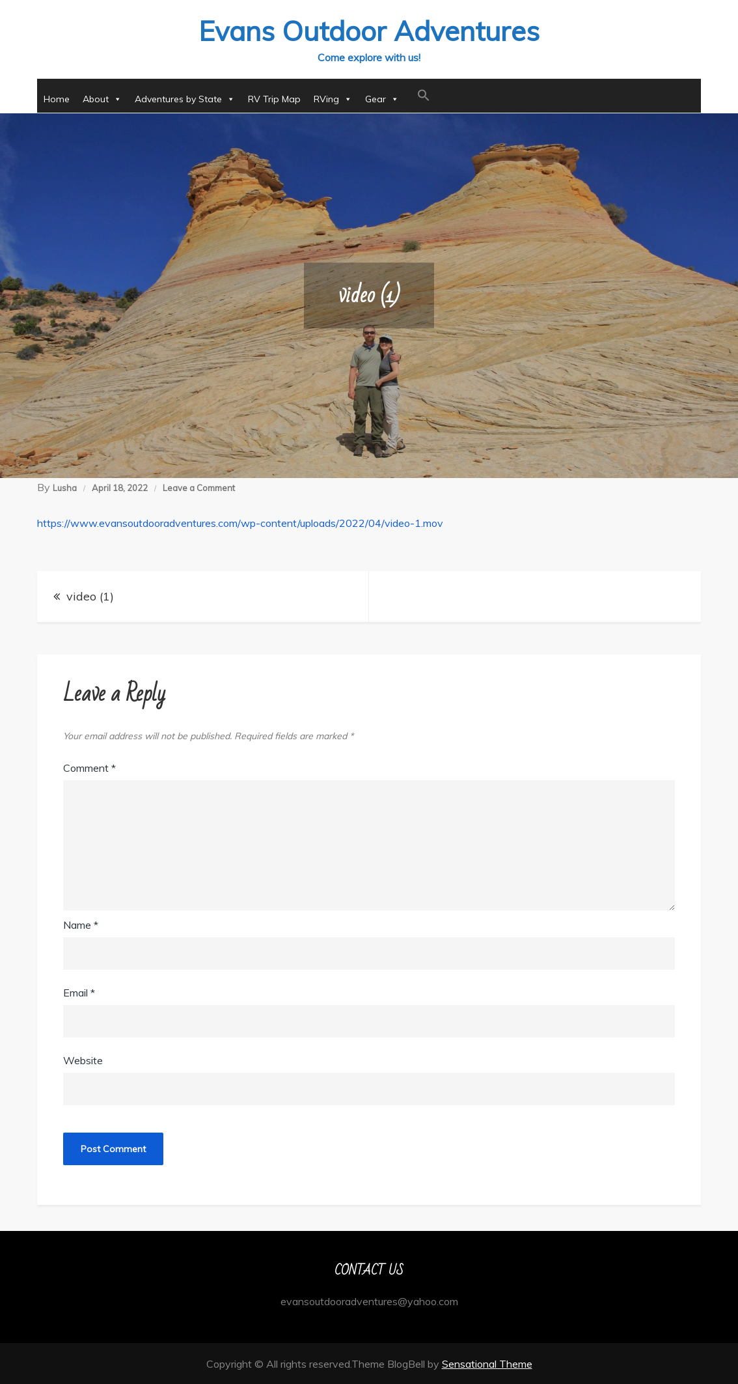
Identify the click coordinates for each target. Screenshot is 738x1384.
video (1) (90, 595)
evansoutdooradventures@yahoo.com (369, 1300)
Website (83, 1059)
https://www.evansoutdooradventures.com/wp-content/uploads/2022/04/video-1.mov (240, 522)
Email (79, 991)
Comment (89, 767)
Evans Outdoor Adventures (369, 30)
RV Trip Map (274, 98)
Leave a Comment (199, 487)
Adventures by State (185, 98)
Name (80, 924)
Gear (382, 98)
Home (57, 98)
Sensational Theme (487, 1363)
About (102, 98)
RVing (333, 98)
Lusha (65, 487)
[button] (423, 95)
